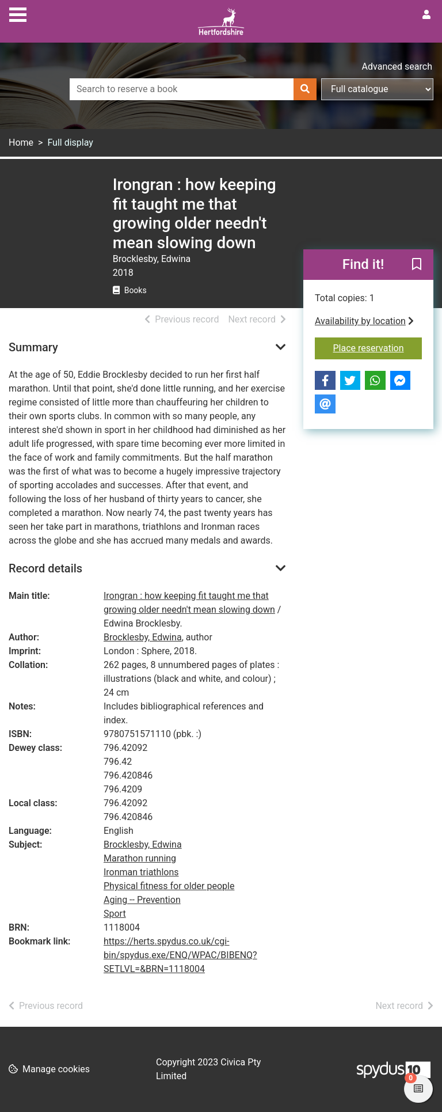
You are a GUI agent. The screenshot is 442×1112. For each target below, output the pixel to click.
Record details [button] (45, 568)
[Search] (305, 89)
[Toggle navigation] (17, 13)
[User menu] (426, 15)
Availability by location (364, 321)
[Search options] (377, 89)
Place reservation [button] (377, 347)
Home (21, 142)
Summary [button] (33, 347)
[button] (416, 265)
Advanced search (397, 66)
